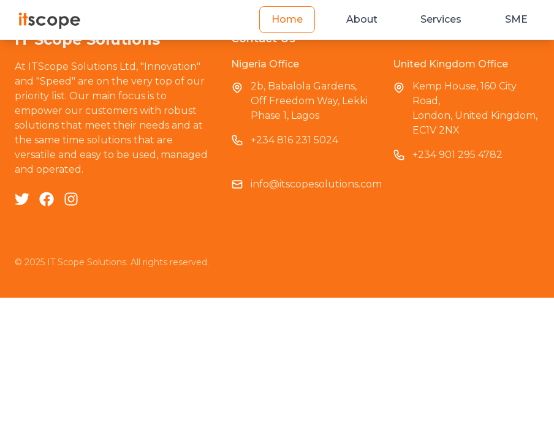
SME (516, 19)
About (362, 19)
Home (287, 19)
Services (440, 19)
